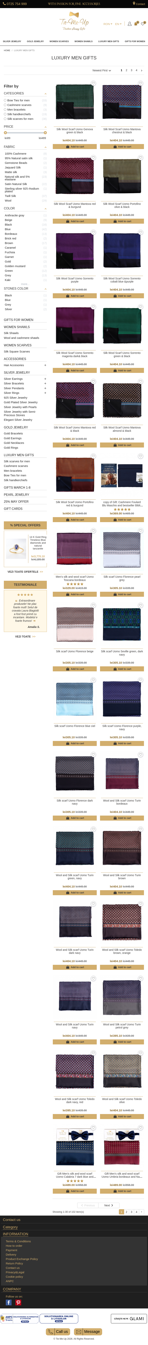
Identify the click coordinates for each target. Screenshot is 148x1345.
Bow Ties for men (15, 475)
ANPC (10, 1281)
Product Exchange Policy (22, 1259)
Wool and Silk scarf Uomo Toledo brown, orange (122, 951)
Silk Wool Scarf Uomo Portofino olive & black (122, 205)
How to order (14, 1245)
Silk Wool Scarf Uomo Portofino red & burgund (75, 504)
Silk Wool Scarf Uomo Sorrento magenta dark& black (74, 354)
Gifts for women (135, 41)
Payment (11, 1250)
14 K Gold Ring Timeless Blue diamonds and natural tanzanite (37, 543)
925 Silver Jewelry (15, 397)
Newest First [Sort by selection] (102, 70)
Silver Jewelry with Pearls (20, 407)
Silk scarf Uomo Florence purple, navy (121, 727)
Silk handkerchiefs (15, 480)
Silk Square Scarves (17, 351)
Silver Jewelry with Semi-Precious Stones (20, 413)
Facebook (9, 1302)
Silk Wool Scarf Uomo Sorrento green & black (121, 354)
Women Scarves (59, 41)
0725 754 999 (17, 4)
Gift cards (13, 508)
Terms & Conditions (18, 1241)
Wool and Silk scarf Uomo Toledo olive (122, 1101)
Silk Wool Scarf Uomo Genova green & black (74, 131)
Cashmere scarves (16, 466)
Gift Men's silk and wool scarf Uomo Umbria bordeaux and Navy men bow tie (122, 1177)
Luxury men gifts (108, 41)
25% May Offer (16, 501)
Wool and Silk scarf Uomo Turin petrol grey (122, 1026)
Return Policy (14, 1263)
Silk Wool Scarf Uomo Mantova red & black (75, 429)
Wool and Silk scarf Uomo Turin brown (122, 877)
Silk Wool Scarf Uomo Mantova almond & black (121, 429)
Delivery (11, 1254)
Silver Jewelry (12, 41)
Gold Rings (11, 447)
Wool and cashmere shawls (21, 337)
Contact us (11, 1220)
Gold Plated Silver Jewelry (21, 402)
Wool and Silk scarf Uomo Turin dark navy (75, 951)
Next (141, 71)
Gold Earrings (13, 438)
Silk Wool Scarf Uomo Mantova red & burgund (75, 205)
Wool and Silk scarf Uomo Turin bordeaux (122, 802)
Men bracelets (13, 470)
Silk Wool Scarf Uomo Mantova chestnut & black (121, 131)
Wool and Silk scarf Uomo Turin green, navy (75, 877)
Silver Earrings (13, 378)
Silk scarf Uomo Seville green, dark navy (122, 653)
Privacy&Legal (15, 1272)
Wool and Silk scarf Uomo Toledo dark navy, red (75, 1101)
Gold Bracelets (13, 433)
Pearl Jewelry (16, 494)
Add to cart (74, 146)
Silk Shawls (11, 333)
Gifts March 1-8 (17, 487)
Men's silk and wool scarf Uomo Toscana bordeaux (75, 578)
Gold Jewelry (35, 41)
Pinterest (18, 1302)
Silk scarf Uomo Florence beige (74, 651)
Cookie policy (14, 1276)
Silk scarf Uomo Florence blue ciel (74, 726)
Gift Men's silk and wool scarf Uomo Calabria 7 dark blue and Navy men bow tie (74, 1177)
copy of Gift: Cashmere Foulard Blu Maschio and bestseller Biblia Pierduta (122, 505)
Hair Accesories (14, 365)
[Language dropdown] (118, 24)
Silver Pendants (14, 388)
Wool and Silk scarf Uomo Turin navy (75, 1026)
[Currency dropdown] (108, 24)
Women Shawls (84, 41)
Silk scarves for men (17, 461)
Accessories (15, 359)
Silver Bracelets (14, 383)
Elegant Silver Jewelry (18, 419)
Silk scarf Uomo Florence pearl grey (121, 578)
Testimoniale (25, 584)
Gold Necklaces (14, 442)
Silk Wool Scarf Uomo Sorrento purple (74, 280)
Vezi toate (25, 636)
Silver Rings (11, 392)
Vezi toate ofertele (23, 571)
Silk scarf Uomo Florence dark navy (75, 802)
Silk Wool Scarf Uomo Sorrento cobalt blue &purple (121, 280)
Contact (140, 4)
